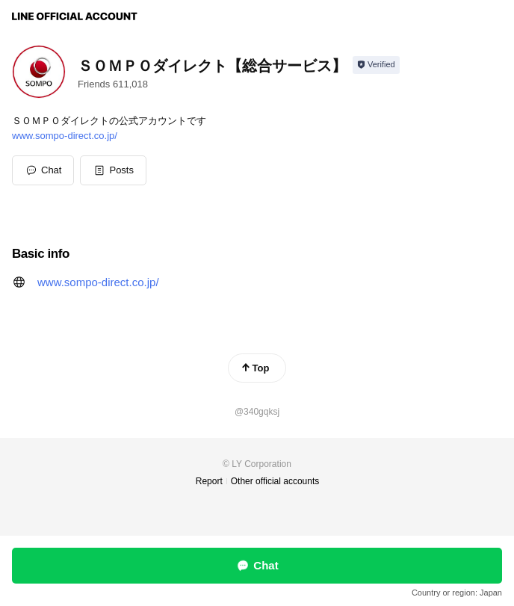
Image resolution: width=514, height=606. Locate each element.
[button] (113, 170)
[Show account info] (376, 65)
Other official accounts (275, 481)
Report (209, 481)
